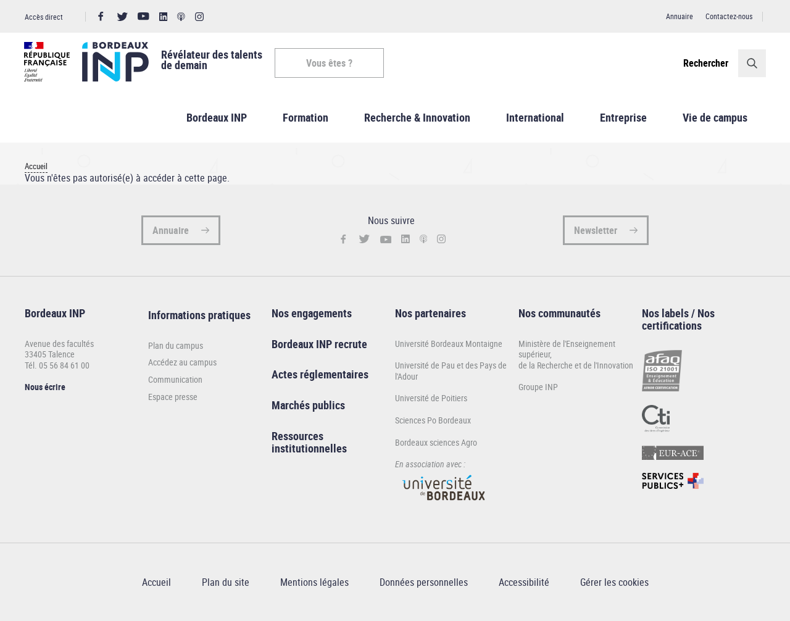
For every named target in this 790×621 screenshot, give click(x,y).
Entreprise (623, 117)
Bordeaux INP (216, 117)
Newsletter (595, 231)
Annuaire (679, 16)
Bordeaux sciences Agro (436, 443)
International (535, 117)
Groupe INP (538, 388)
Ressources (297, 436)
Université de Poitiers (431, 399)
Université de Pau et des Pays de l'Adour (451, 371)
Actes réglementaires (320, 375)
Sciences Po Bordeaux (433, 421)
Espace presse (173, 397)
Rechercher (705, 63)
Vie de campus (715, 117)
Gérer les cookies (614, 583)
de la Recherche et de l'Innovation (575, 366)
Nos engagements (312, 313)
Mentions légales (314, 583)
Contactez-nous (728, 16)
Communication (175, 380)
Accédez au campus (182, 363)
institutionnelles (309, 448)
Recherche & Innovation (417, 117)
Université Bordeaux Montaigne (448, 344)
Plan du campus (175, 346)
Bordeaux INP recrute (319, 344)
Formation (305, 117)
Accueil (36, 167)
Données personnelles (424, 583)
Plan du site (225, 583)
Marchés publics (308, 405)
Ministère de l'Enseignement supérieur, (566, 349)
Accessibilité (524, 583)
